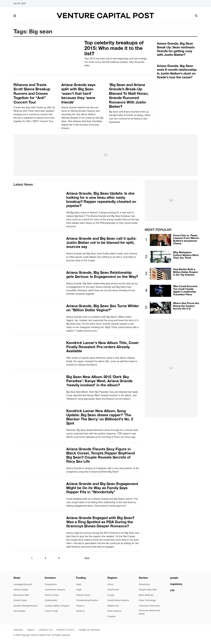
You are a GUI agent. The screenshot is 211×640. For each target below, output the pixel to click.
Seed (78, 584)
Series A (80, 606)
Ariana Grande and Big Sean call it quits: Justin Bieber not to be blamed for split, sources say (101, 242)
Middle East (113, 606)
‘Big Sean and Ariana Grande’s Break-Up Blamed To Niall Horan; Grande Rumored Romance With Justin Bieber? (128, 96)
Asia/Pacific (113, 590)
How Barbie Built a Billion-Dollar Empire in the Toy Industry (185, 272)
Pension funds (52, 595)
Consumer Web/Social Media (149, 612)
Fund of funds (51, 611)
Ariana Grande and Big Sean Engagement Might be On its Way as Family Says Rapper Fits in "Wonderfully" (102, 488)
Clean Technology (147, 600)
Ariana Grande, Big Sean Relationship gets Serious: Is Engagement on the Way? (102, 274)
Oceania (111, 616)
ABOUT (31, 630)
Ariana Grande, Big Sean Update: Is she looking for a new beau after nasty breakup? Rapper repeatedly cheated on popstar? (101, 199)
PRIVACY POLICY (66, 630)
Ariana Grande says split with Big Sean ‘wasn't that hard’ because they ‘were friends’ (78, 93)
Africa (110, 584)
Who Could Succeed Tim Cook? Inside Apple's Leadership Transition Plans (185, 290)
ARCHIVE (18, 630)
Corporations (51, 584)
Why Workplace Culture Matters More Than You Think (186, 255)
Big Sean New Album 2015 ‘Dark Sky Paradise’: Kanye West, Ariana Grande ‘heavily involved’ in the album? (99, 381)
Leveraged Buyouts (23, 584)
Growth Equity (20, 600)
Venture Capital (21, 590)
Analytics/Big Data (148, 590)
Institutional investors (55, 590)
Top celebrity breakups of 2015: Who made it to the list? (114, 48)
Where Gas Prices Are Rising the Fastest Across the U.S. (186, 306)
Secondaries (19, 611)
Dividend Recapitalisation (26, 606)
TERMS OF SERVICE (89, 630)
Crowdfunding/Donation (87, 600)
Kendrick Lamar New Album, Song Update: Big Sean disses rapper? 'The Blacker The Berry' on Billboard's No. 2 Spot (99, 417)
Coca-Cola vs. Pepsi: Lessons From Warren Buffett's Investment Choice (186, 239)
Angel (79, 590)
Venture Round (83, 595)
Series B (80, 611)
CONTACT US (45, 630)
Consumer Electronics (149, 606)
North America (114, 611)
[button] (15, 15)
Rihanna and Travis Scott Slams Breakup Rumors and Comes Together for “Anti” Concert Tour (32, 93)
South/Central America (118, 600)
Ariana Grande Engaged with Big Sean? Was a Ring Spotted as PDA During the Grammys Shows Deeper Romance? (100, 522)
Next (87, 558)
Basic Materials (146, 595)
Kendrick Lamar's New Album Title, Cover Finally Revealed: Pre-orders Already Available (102, 347)
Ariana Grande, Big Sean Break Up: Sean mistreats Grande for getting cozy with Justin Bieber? (176, 48)
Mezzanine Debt (21, 595)
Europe (110, 595)
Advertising (144, 584)
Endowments (51, 600)
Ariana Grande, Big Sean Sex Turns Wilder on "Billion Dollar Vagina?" (102, 308)
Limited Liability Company (57, 606)
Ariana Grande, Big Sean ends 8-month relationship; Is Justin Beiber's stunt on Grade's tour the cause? (177, 71)
